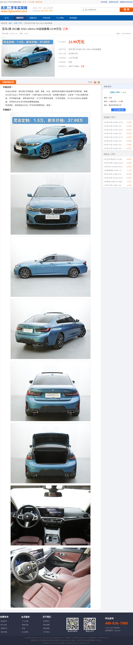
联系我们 (46, 621)
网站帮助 (46, 628)
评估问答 (46, 18)
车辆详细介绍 (8, 82)
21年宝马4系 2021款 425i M (113, 178)
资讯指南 (73, 18)
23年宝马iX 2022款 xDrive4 (113, 167)
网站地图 (46, 625)
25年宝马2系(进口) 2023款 (113, 159)
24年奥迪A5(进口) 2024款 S (113, 182)
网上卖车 (4, 625)
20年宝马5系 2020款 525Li (113, 174)
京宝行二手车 (115, 92)
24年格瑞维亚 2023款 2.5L (113, 170)
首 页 (7, 18)
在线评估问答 (113, 2)
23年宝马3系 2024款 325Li (113, 133)
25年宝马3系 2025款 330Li (113, 145)
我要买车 (20, 18)
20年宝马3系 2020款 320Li (113, 141)
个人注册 (31, 2)
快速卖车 (4, 621)
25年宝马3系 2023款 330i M (113, 130)
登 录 (24, 2)
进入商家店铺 (119, 110)
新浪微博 (95, 82)
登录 (23, 628)
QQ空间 (99, 82)
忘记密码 (25, 632)
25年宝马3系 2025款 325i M (113, 122)
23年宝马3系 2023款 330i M (113, 137)
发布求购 (104, 2)
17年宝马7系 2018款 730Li (113, 185)
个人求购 (60, 18)
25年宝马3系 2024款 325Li (113, 126)
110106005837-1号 (102, 638)
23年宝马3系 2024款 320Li (113, 148)
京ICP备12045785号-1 (80, 638)
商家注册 (39, 2)
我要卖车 (33, 18)
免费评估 (4, 628)
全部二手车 (18, 23)
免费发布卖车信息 (126, 2)
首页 (10, 23)
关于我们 (46, 632)
